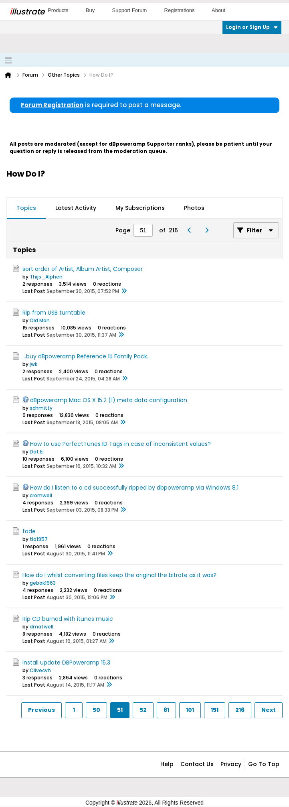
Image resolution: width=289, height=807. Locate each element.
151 (214, 710)
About (218, 10)
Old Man (40, 320)
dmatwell (41, 626)
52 (143, 710)
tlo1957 (39, 539)
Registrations (179, 10)
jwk (33, 364)
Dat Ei (37, 451)
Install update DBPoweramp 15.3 (66, 663)
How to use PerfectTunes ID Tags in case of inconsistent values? (120, 444)
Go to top (263, 764)
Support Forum (129, 10)
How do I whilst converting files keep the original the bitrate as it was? (119, 575)
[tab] (26, 208)
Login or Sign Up (252, 27)
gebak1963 (43, 582)
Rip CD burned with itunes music (67, 619)
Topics (26, 208)
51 (120, 710)
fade (29, 531)
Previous (41, 710)
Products (58, 10)
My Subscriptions (140, 208)
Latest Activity (75, 208)
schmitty (41, 408)
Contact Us (197, 764)
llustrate (27, 11)
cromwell (41, 495)
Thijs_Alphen (46, 276)
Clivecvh (40, 670)
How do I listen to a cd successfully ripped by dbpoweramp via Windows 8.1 (134, 488)
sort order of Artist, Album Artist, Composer (82, 269)
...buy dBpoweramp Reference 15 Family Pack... (86, 356)
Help (167, 764)
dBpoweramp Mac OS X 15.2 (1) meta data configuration (108, 400)
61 (166, 710)
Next (268, 710)
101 (190, 710)
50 (96, 710)
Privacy (230, 764)
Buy (90, 10)
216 (240, 710)
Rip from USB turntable (53, 313)
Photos (194, 208)
